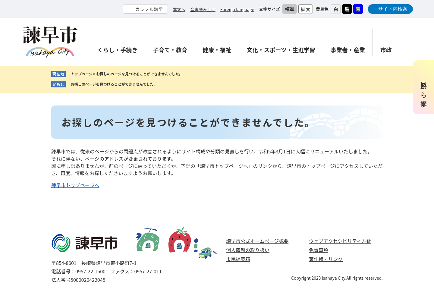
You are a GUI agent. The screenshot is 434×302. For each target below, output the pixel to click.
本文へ (179, 9)
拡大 (305, 9)
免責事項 (318, 249)
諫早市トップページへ (75, 185)
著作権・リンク (326, 259)
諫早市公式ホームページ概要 (257, 240)
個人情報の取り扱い (247, 249)
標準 (289, 9)
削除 (162, 84)
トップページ (82, 73)
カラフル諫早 (149, 9)
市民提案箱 (238, 259)
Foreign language (237, 9)
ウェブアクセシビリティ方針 (340, 240)
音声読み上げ (202, 9)
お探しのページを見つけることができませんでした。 (114, 84)
